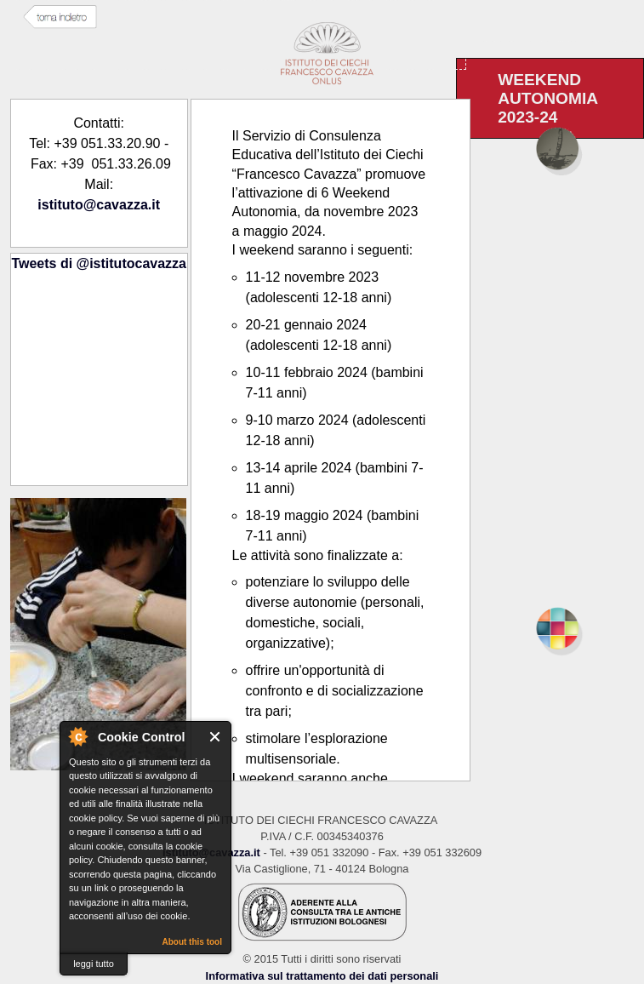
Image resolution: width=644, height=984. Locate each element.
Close (215, 736)
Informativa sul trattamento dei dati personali (322, 976)
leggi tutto (93, 963)
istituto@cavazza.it (98, 204)
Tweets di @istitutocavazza (98, 263)
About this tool (192, 942)
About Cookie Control (77, 736)
